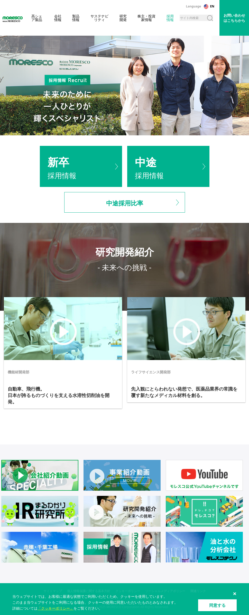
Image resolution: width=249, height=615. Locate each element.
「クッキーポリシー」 (55, 608)
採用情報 (81, 166)
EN (212, 6)
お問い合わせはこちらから (234, 18)
